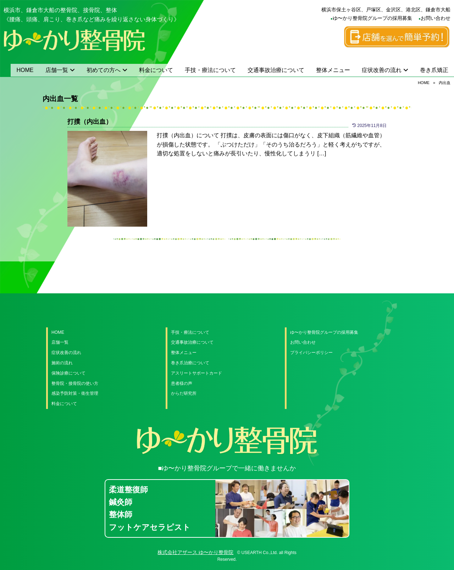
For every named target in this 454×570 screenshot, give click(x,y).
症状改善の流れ (382, 70)
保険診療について (68, 373)
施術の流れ (62, 362)
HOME (25, 70)
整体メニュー (333, 70)
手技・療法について (210, 70)
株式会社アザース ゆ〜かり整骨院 (195, 552)
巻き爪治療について (190, 362)
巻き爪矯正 (434, 70)
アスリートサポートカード (196, 373)
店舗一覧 (56, 70)
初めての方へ (104, 70)
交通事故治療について (276, 70)
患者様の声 (181, 383)
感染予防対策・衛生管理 (74, 393)
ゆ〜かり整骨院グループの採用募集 (372, 18)
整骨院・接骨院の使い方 (74, 383)
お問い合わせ (435, 18)
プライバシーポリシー (311, 352)
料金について (156, 70)
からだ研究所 (183, 393)
